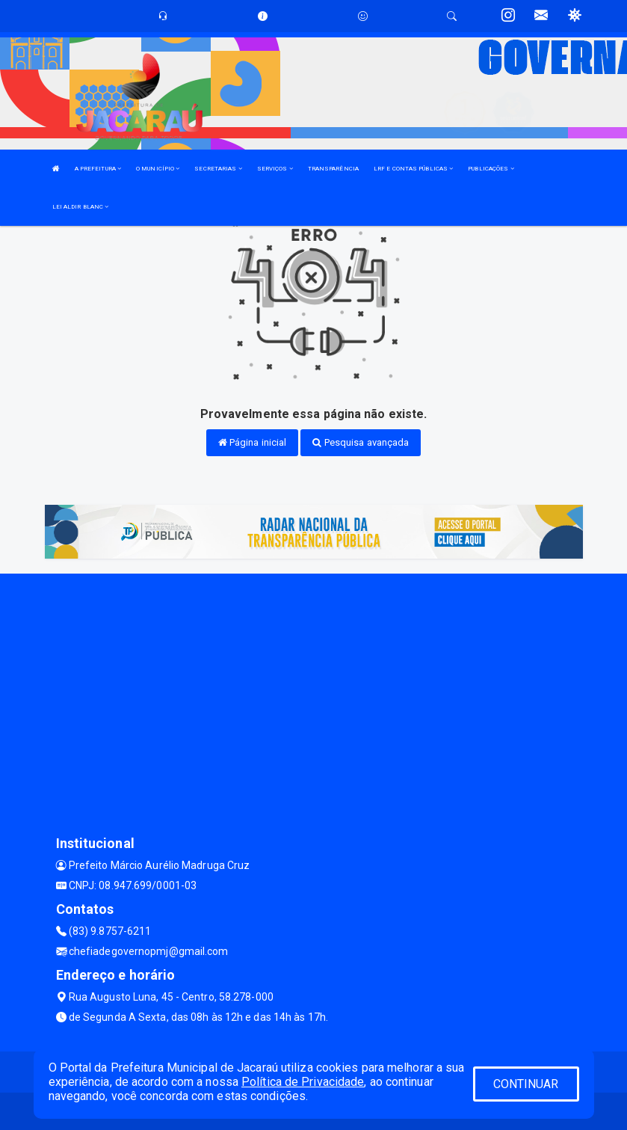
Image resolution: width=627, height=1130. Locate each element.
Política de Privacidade (302, 1082)
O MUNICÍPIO (157, 168)
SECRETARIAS (217, 168)
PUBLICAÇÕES (490, 168)
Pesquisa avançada (360, 442)
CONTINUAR (526, 1084)
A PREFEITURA (98, 168)
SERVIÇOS (275, 168)
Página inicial (252, 442)
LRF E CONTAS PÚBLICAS (413, 168)
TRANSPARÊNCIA (333, 168)
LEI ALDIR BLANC (80, 206)
